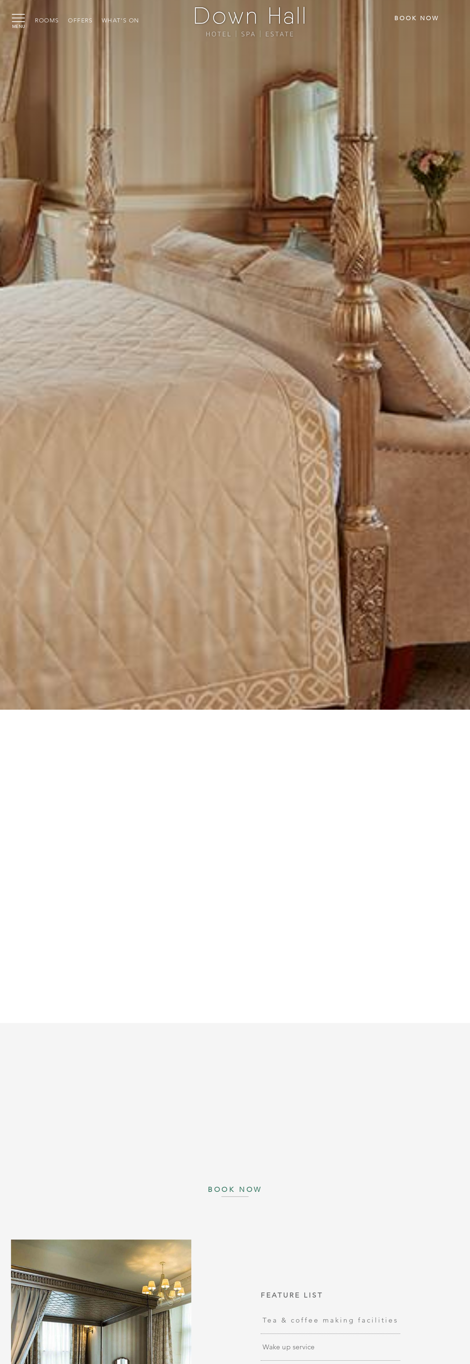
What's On (120, 20)
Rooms (47, 20)
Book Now (416, 18)
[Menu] (16, 18)
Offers (80, 20)
